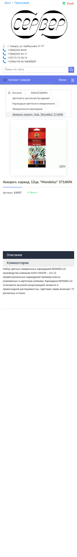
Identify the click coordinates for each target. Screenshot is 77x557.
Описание (14, 255)
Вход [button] (8, 2)
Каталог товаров (19, 79)
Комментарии (18, 263)
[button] (65, 79)
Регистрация (22, 2)
